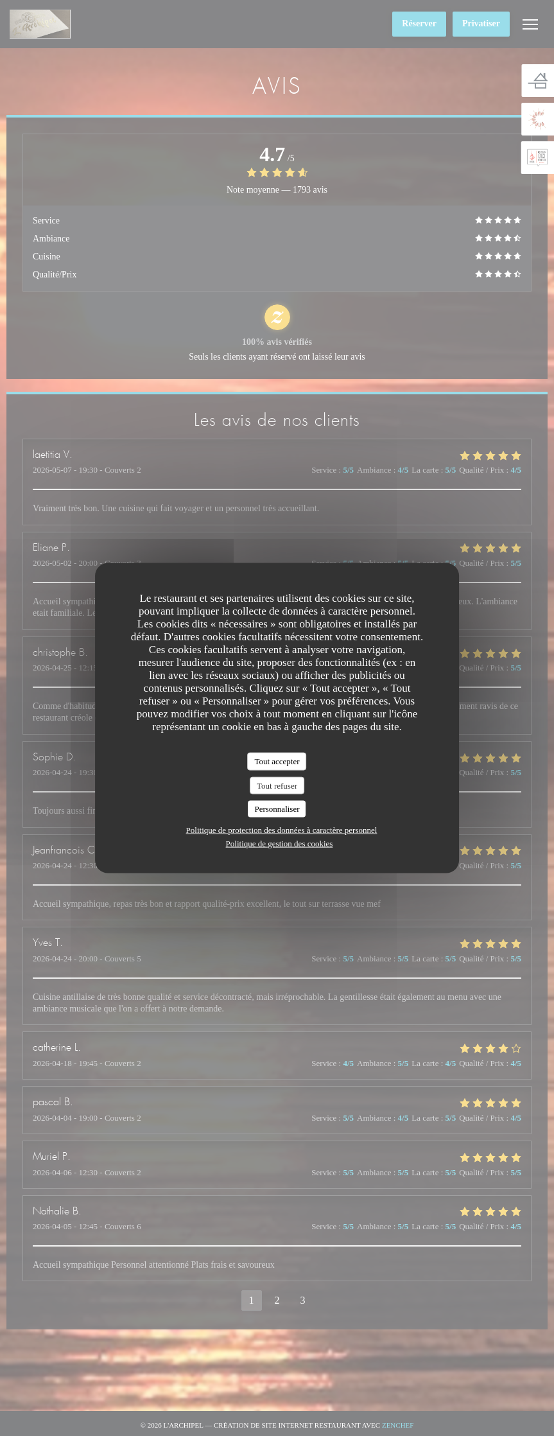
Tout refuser (277, 785)
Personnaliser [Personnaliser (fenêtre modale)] (276, 809)
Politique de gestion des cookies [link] (279, 843)
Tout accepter (276, 761)
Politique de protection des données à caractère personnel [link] (281, 829)
